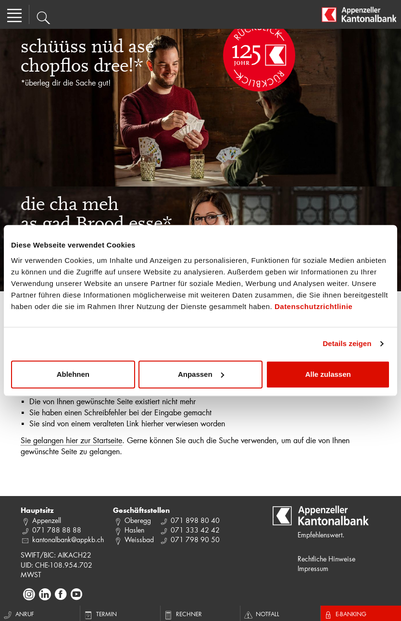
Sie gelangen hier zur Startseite (71, 440)
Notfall (261, 614)
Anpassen (201, 374)
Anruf (18, 614)
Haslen (134, 529)
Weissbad (139, 539)
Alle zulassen (328, 374)
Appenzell (46, 520)
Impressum (313, 568)
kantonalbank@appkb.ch (68, 539)
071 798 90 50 (195, 539)
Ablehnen (73, 374)
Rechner (182, 614)
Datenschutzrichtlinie (313, 306)
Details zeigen (347, 343)
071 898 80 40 (195, 520)
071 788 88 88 (56, 529)
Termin (100, 614)
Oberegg (138, 520)
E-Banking (344, 614)
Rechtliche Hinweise (326, 558)
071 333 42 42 (195, 529)
